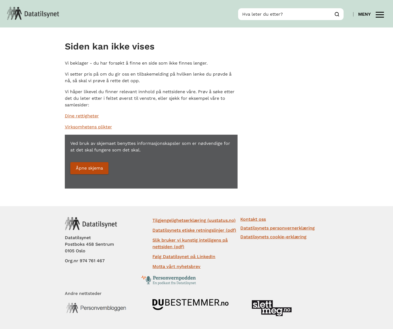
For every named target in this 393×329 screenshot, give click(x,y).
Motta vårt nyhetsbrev (176, 266)
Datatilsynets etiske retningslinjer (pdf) (194, 230)
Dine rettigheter (82, 115)
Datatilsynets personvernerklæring (277, 228)
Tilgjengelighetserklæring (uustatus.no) (194, 220)
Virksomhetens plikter (88, 126)
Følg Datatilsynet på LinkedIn (183, 256)
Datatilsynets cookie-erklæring (273, 236)
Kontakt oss (253, 219)
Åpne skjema (89, 168)
